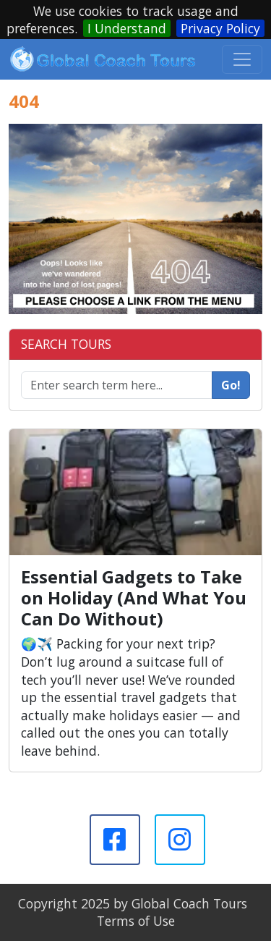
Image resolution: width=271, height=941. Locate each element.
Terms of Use (136, 920)
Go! (231, 385)
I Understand (126, 28)
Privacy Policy (220, 28)
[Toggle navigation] (242, 59)
